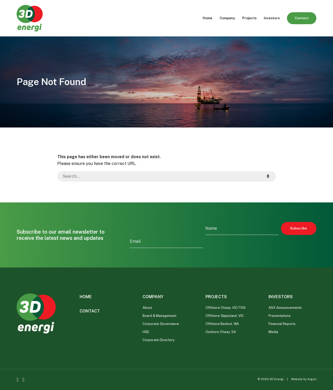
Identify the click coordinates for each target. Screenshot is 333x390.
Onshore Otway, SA (221, 332)
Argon (312, 379)
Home (207, 18)
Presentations (279, 316)
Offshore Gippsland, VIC (225, 316)
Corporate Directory (159, 340)
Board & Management (159, 316)
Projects (249, 18)
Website (297, 379)
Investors (272, 18)
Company (227, 18)
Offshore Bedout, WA (222, 324)
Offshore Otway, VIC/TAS (226, 308)
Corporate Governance (161, 324)
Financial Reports (282, 324)
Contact (302, 18)
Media (273, 332)
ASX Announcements (285, 308)
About (147, 308)
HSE (146, 332)
